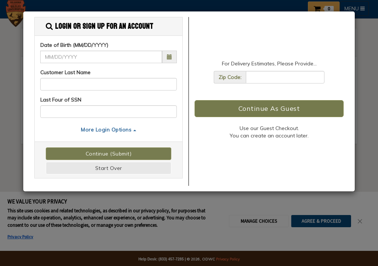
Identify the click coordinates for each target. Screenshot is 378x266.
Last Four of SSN (60, 99)
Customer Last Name (65, 72)
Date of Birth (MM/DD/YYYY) (74, 45)
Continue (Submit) (109, 153)
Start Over (108, 168)
